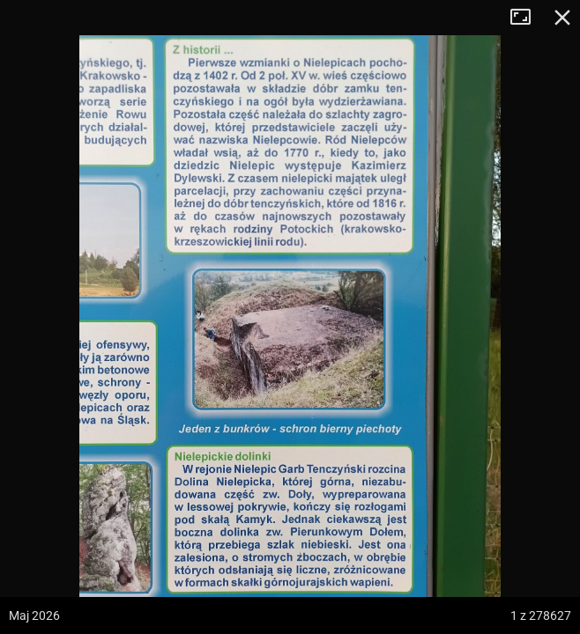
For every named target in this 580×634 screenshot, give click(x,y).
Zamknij (562, 17)
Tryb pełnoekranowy (527, 17)
